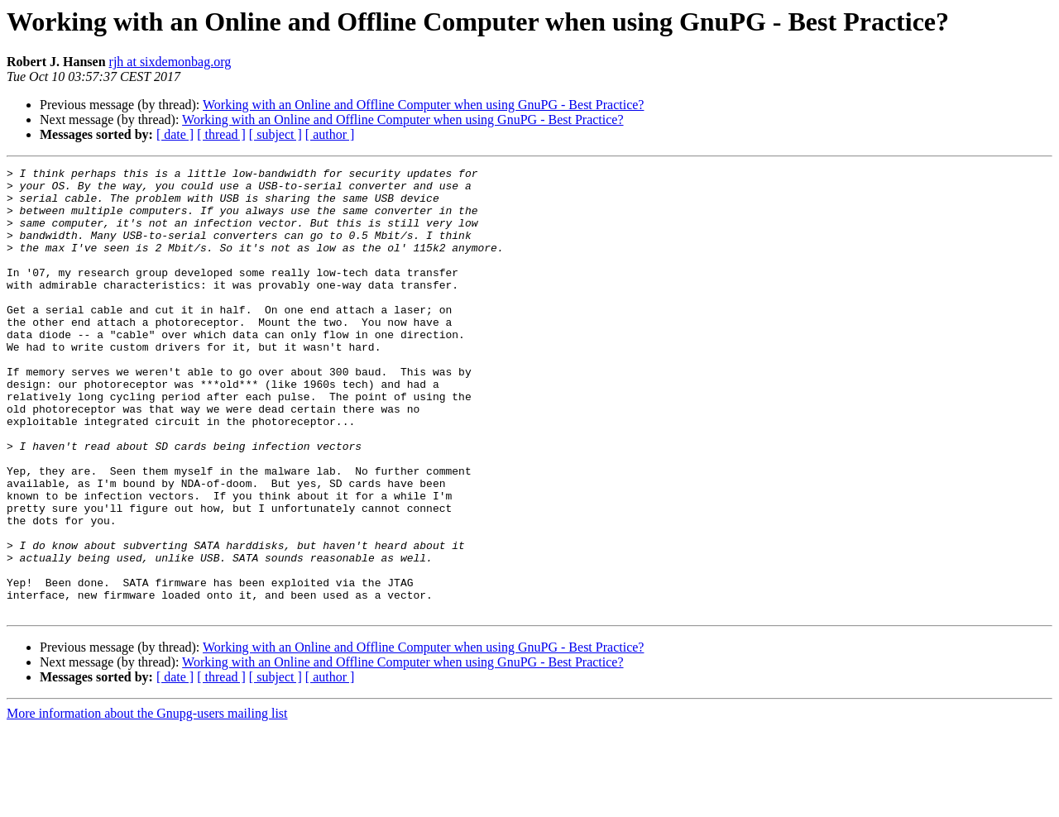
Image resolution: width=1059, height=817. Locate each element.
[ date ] (175, 134)
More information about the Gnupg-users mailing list (147, 803)
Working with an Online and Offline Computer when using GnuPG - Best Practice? (423, 105)
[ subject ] (275, 134)
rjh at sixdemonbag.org (170, 62)
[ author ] (330, 134)
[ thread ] (221, 134)
